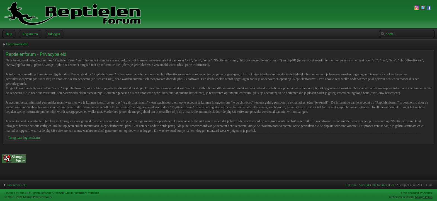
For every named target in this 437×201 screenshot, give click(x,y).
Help (8, 34)
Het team (350, 184)
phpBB (24, 192)
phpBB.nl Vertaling (87, 192)
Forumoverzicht (17, 44)
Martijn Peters (424, 196)
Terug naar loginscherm (24, 138)
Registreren (29, 34)
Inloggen (53, 34)
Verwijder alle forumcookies (376, 184)
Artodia (428, 192)
